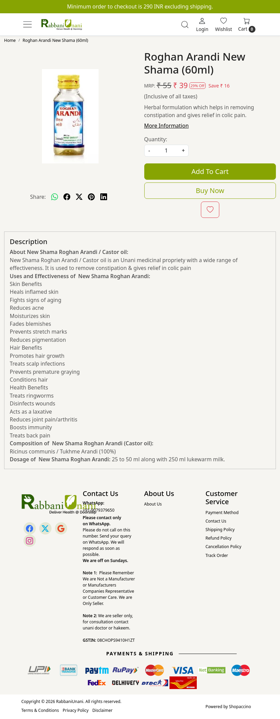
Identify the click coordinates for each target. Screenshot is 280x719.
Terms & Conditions (40, 710)
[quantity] (166, 151)
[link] (185, 24)
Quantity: (155, 139)
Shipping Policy (220, 529)
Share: (38, 197)
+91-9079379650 (99, 510)
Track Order (217, 555)
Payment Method (222, 512)
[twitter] (79, 197)
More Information (166, 125)
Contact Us (216, 521)
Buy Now (210, 190)
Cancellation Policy (223, 546)
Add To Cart (210, 171)
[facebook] (67, 197)
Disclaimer (102, 710)
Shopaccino (240, 706)
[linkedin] (104, 197)
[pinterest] (91, 197)
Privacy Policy (76, 710)
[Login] (202, 24)
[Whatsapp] (54, 197)
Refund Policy (219, 538)
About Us (153, 504)
